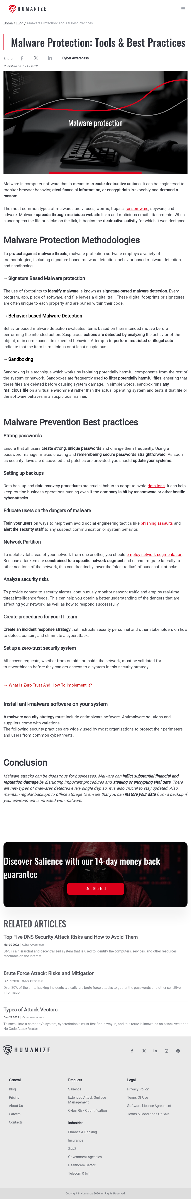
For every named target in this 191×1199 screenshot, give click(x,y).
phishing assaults (157, 523)
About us (16, 1106)
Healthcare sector (81, 1165)
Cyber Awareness (75, 58)
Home (8, 23)
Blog (19, 23)
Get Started (95, 888)
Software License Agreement (149, 1106)
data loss (156, 485)
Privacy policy (138, 1089)
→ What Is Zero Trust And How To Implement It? (47, 685)
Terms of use (137, 1097)
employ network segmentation (154, 554)
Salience (74, 1089)
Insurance (75, 1140)
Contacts (16, 1122)
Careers (14, 1114)
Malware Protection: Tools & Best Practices (60, 23)
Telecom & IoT (79, 1173)
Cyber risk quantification (87, 1110)
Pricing (14, 1097)
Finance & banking (82, 1132)
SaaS (72, 1149)
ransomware (137, 208)
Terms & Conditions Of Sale (148, 1114)
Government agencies (85, 1157)
